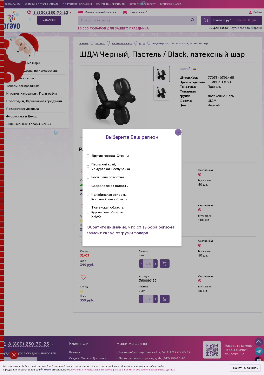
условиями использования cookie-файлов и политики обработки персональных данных (124, 369)
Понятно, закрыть (245, 368)
